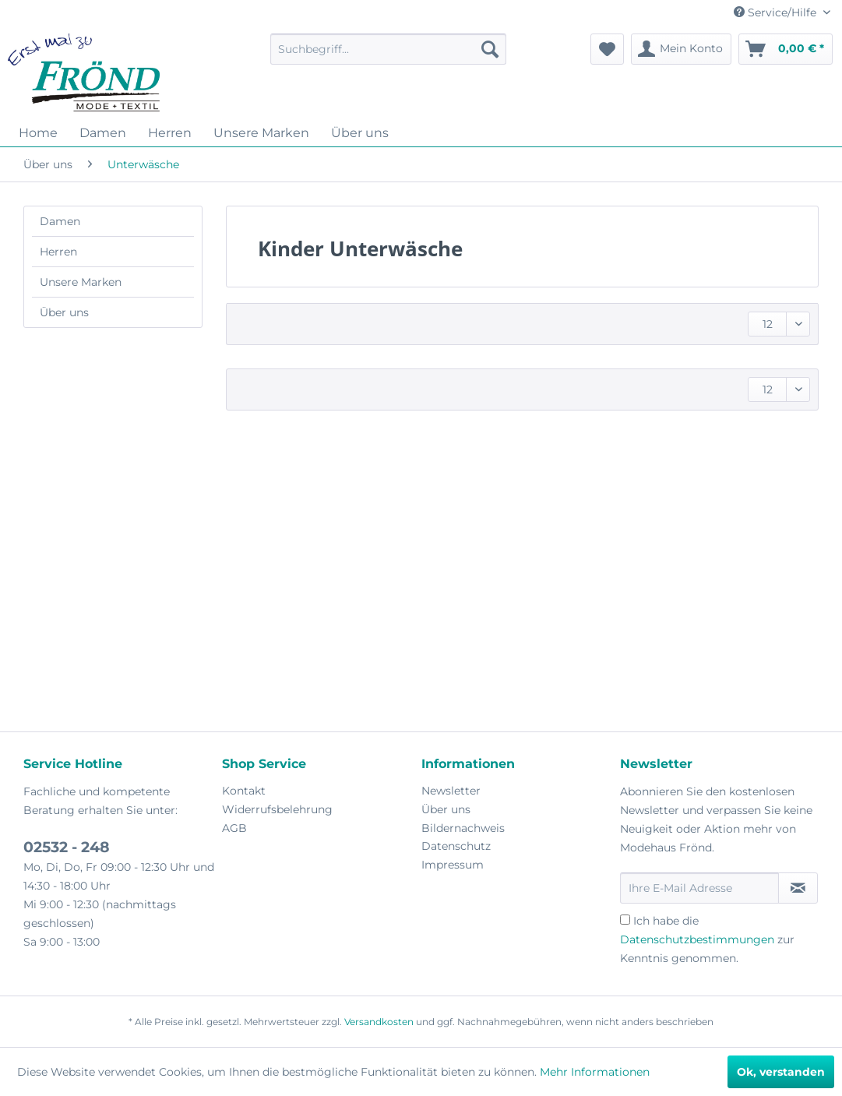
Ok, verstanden (781, 1072)
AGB (234, 828)
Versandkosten (379, 1021)
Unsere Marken (81, 282)
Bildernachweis (463, 828)
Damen (60, 221)
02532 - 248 (66, 847)
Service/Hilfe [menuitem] (776, 12)
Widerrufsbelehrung (277, 809)
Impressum (452, 865)
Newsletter (451, 791)
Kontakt (244, 791)
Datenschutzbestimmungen (697, 939)
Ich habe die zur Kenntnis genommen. (707, 939)
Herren (58, 252)
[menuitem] (388, 49)
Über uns (64, 312)
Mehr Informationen (595, 1072)
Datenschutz (456, 846)
